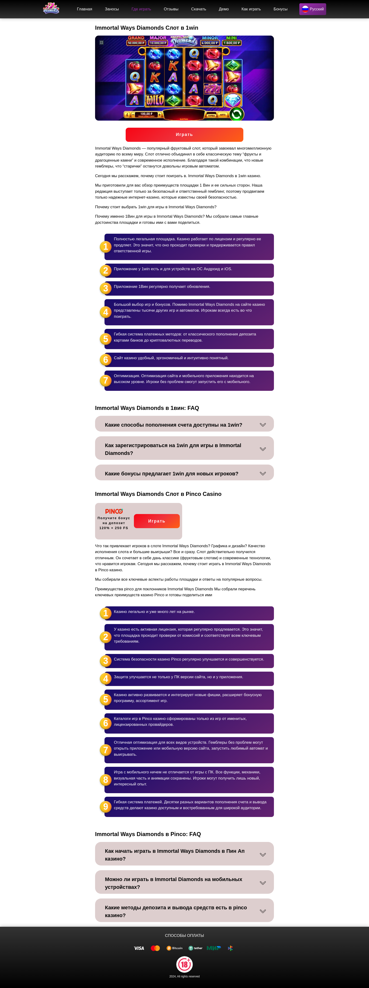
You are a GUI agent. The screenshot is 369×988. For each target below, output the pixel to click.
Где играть (141, 9)
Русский (313, 9)
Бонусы (281, 9)
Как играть (251, 9)
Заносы (112, 9)
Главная (84, 9)
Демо (224, 9)
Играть (184, 134)
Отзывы (171, 9)
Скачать (198, 9)
